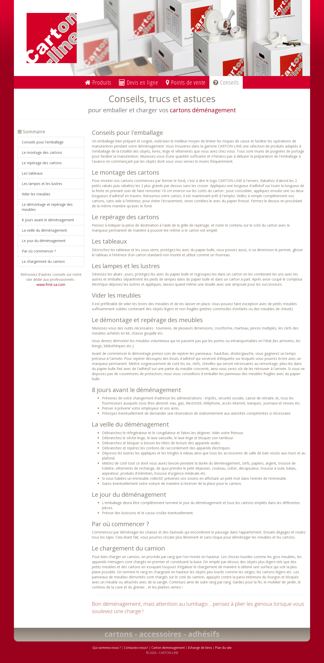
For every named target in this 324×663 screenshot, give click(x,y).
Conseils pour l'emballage (43, 142)
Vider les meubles (36, 194)
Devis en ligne (138, 82)
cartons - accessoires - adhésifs (162, 634)
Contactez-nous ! (136, 648)
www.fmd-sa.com (50, 284)
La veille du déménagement (44, 230)
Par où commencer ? (39, 251)
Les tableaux (32, 173)
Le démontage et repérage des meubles (47, 207)
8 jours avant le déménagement (48, 219)
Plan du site (223, 648)
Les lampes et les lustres (42, 183)
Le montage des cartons (42, 152)
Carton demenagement (168, 648)
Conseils (226, 82)
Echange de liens (200, 648)
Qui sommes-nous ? (106, 648)
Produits (98, 82)
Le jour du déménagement (44, 240)
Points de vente (186, 82)
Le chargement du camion (43, 261)
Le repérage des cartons (42, 162)
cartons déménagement (203, 110)
